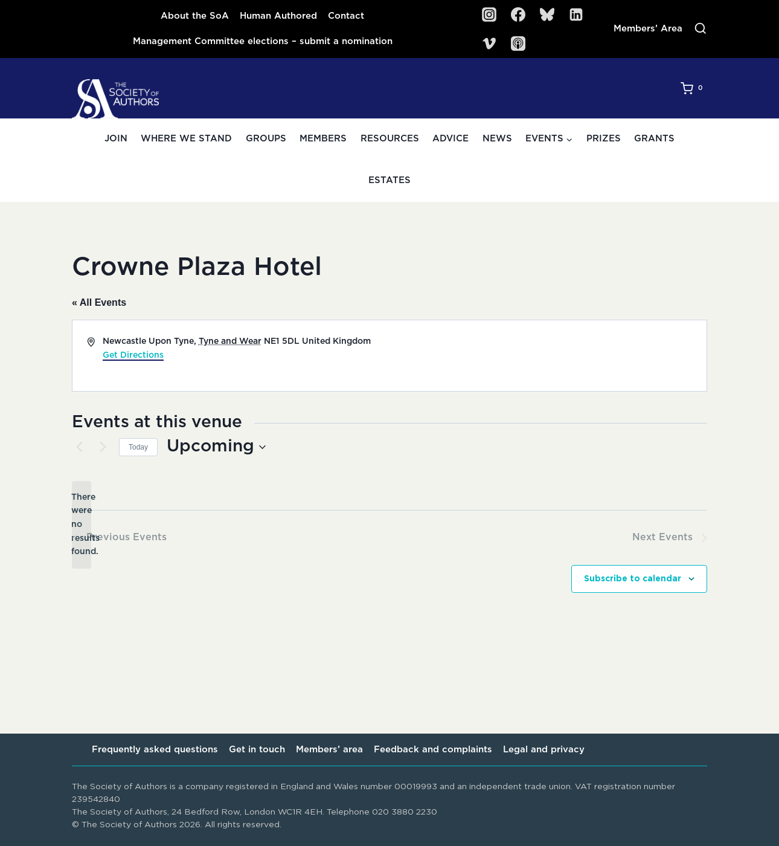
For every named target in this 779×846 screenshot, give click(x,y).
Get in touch (257, 749)
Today (138, 447)
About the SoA (195, 16)
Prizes (603, 138)
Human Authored (278, 16)
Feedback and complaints (433, 749)
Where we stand (186, 138)
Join (115, 138)
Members (323, 138)
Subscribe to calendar (632, 579)
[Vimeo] (489, 43)
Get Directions (133, 355)
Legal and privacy (544, 749)
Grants (654, 138)
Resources (390, 138)
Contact (346, 16)
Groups (266, 138)
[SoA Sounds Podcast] (518, 43)
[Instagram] (489, 14)
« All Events (99, 302)
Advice (450, 138)
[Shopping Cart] (694, 88)
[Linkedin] (576, 14)
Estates (389, 180)
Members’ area (329, 749)
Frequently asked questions (155, 749)
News (497, 138)
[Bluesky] (547, 14)
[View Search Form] (700, 29)
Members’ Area (648, 28)
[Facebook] (518, 14)
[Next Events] (102, 447)
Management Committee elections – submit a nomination (263, 41)
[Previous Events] (79, 447)
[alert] (81, 525)
